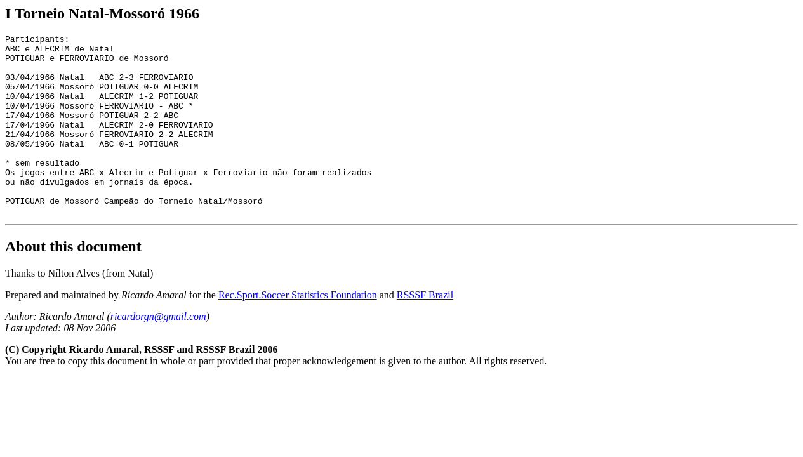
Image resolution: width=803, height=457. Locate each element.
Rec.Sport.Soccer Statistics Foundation (297, 331)
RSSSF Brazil (425, 331)
